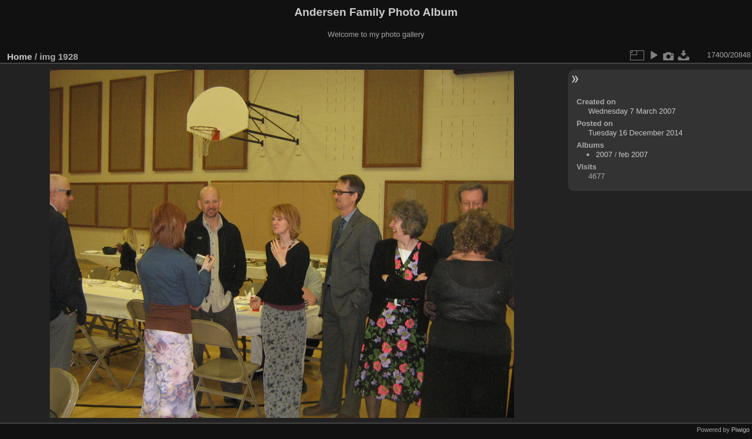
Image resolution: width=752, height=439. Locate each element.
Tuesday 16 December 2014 (635, 132)
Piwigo (740, 429)
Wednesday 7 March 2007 (632, 111)
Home (19, 57)
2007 (604, 154)
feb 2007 (633, 154)
